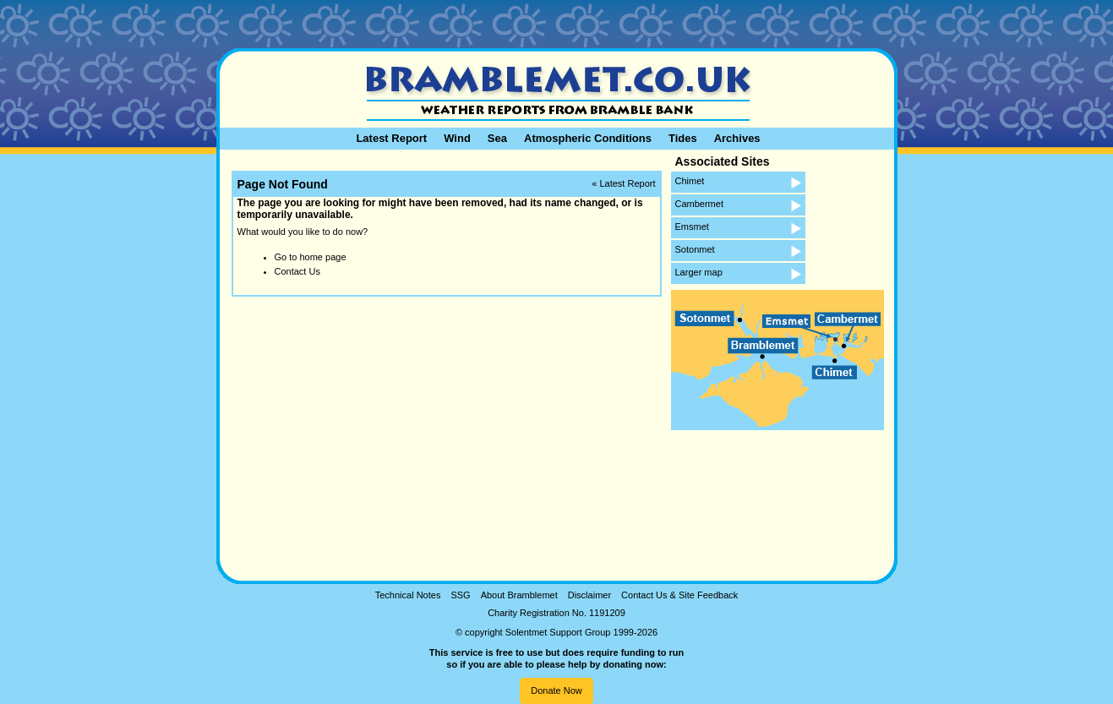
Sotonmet (695, 249)
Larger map (699, 272)
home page (322, 257)
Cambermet (699, 204)
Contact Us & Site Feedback (679, 595)
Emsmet (692, 226)
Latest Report (391, 138)
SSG (460, 595)
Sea (497, 138)
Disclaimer (589, 595)
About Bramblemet (519, 595)
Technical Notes (408, 595)
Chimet (690, 181)
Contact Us (297, 271)
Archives (737, 138)
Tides (682, 138)
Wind (457, 138)
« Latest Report (623, 183)
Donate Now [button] (556, 690)
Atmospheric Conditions (588, 138)
